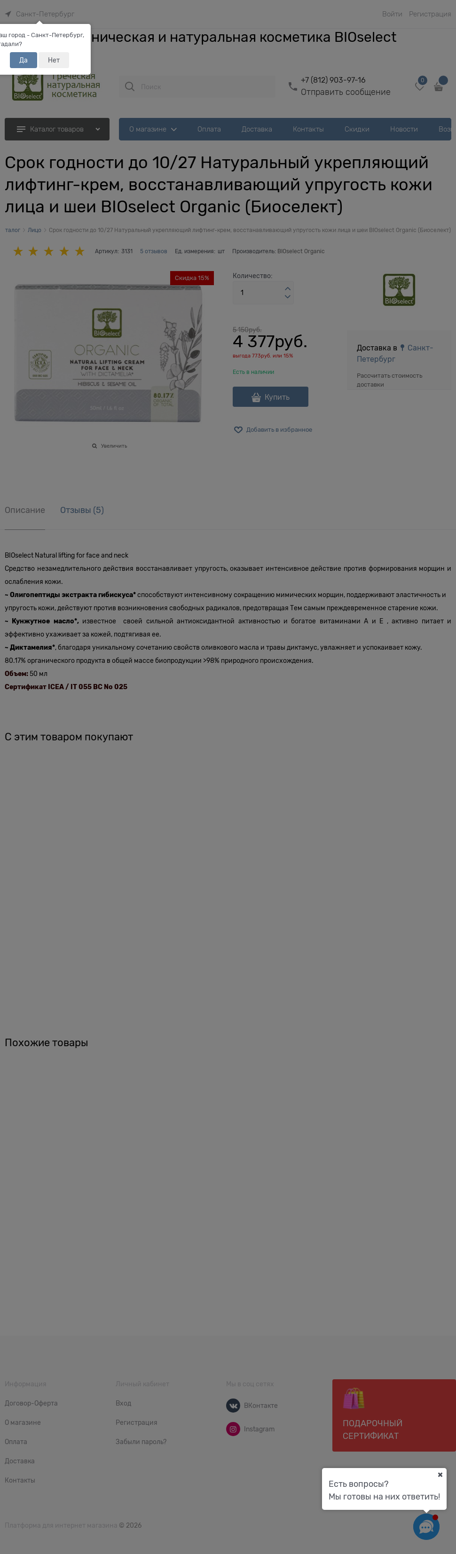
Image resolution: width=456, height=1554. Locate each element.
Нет (54, 60)
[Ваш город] (440, 1474)
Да (23, 60)
